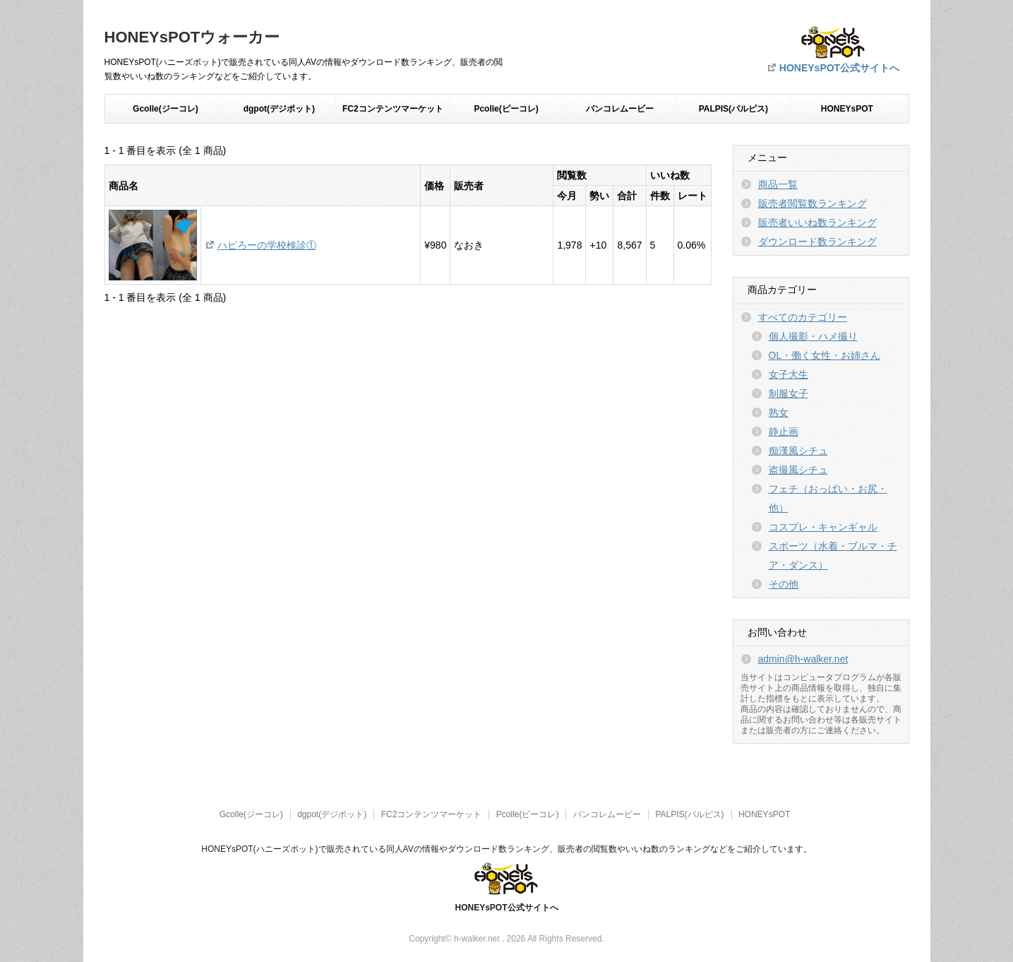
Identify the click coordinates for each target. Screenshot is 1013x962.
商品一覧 (778, 184)
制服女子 (788, 393)
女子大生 (788, 374)
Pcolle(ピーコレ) (506, 109)
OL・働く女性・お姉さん (825, 355)
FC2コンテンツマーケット (392, 109)
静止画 (783, 431)
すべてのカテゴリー (802, 317)
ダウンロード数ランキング (817, 241)
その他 (783, 584)
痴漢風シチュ (798, 450)
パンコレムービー (620, 109)
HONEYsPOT (847, 109)
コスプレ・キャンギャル (823, 527)
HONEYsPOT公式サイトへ (839, 67)
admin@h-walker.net (803, 659)
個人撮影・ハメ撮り (813, 336)
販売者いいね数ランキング (817, 222)
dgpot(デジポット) (279, 109)
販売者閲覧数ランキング (812, 203)
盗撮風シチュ (798, 469)
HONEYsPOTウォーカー (192, 37)
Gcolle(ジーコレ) (165, 109)
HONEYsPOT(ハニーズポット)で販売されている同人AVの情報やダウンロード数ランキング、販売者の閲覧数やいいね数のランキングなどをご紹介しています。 (506, 849)
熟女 (779, 412)
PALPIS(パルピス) (733, 109)
